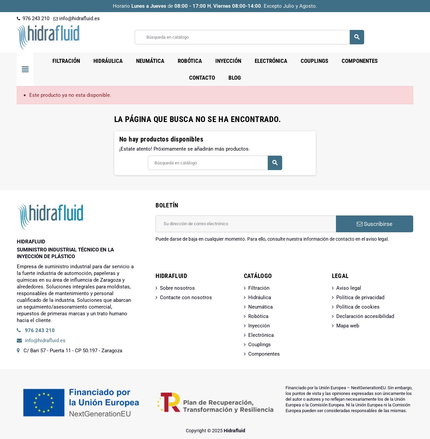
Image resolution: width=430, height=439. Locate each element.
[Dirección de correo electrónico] (246, 223)
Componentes (264, 354)
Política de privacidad (360, 297)
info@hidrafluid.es (76, 18)
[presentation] (207, 259)
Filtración (258, 288)
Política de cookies (358, 307)
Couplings (259, 345)
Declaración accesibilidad (365, 316)
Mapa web (347, 326)
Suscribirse (374, 224)
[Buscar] (249, 37)
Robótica (258, 316)
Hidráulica (259, 297)
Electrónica (261, 335)
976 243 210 (33, 18)
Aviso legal (348, 288)
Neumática (260, 307)
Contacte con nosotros (186, 297)
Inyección (259, 326)
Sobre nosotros (177, 288)
